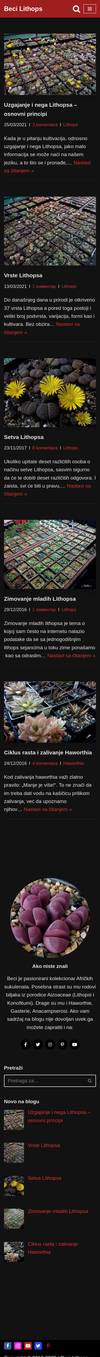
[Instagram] (18, 1346)
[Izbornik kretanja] (89, 8)
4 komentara (45, 763)
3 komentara (45, 124)
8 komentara (45, 447)
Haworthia (73, 763)
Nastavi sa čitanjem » (71, 655)
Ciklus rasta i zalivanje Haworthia (48, 752)
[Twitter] (38, 1346)
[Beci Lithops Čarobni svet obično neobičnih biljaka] (23, 9)
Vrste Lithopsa (23, 275)
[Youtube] (28, 1346)
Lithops (70, 124)
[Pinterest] (48, 1346)
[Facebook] (7, 1346)
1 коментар (44, 286)
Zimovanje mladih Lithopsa (40, 598)
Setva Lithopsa (24, 437)
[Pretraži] (77, 9)
